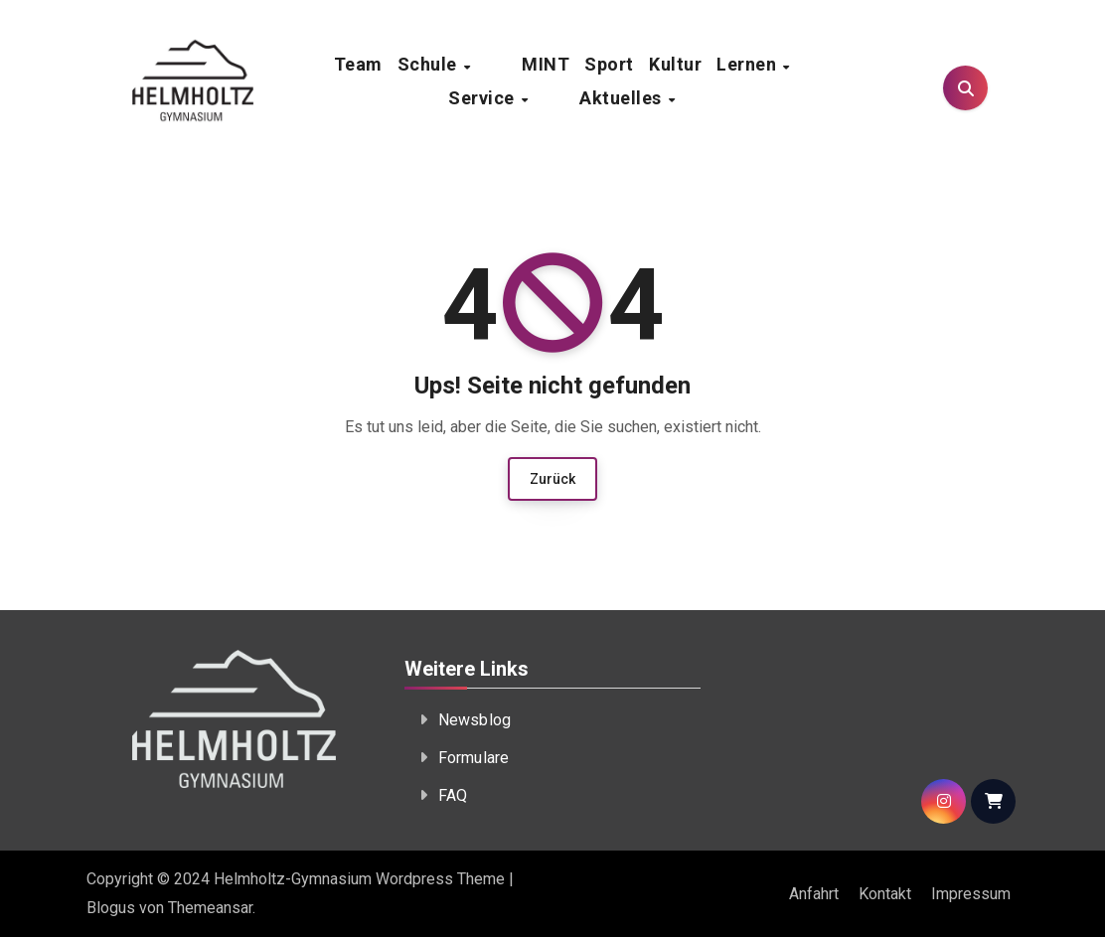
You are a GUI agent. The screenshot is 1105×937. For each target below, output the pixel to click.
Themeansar (210, 907)
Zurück (552, 479)
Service (520, 97)
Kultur (675, 64)
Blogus (110, 907)
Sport (609, 64)
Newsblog (475, 719)
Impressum (971, 893)
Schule (466, 64)
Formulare (474, 757)
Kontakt (885, 893)
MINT (545, 64)
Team (394, 64)
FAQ (453, 795)
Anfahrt (814, 893)
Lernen (748, 64)
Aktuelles (622, 97)
